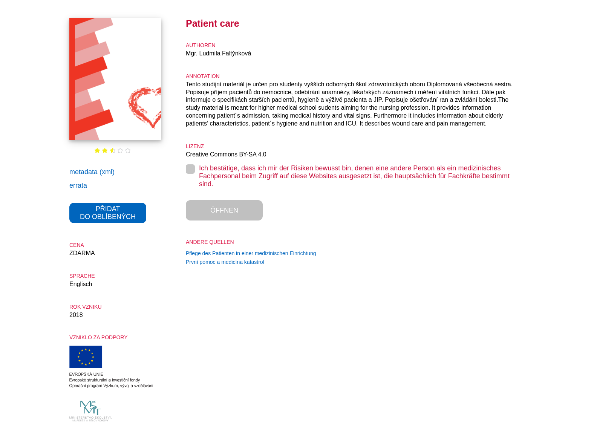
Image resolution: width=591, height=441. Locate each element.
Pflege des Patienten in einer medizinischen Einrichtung (251, 253)
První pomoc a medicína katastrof (225, 262)
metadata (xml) (92, 172)
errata (78, 185)
